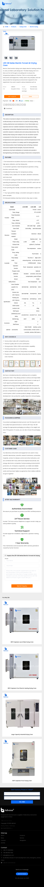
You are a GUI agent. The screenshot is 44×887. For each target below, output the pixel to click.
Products (13, 27)
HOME (7, 27)
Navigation (23, 840)
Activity (3, 843)
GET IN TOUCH (22, 874)
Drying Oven (23, 27)
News (2, 838)
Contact (3, 840)
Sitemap (12, 826)
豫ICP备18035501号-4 (6, 828)
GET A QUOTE (12, 96)
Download (8, 108)
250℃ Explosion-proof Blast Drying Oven (22, 642)
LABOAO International (9, 863)
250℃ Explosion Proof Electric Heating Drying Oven (22, 688)
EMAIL (30, 96)
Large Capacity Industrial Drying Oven (22, 734)
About (2, 835)
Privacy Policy (5, 826)
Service (22, 838)
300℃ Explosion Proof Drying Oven (22, 781)
